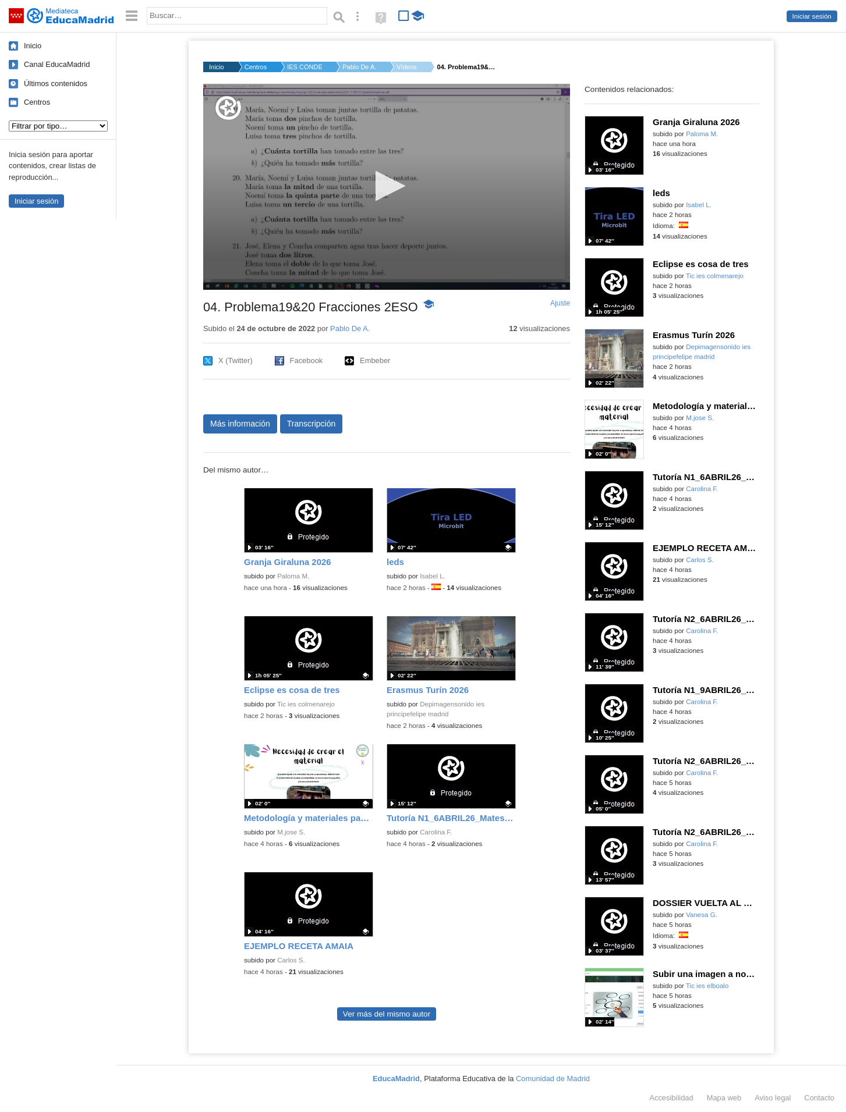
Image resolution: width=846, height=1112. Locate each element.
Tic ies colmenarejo (306, 704)
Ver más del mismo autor (386, 1014)
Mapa (724, 1097)
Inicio (32, 45)
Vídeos (406, 66)
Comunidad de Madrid (553, 1078)
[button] (386, 186)
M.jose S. (291, 832)
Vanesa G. (701, 914)
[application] (386, 187)
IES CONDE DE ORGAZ (304, 66)
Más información (240, 423)
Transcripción (311, 423)
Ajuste (560, 303)
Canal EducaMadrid (57, 64)
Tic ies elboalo (707, 985)
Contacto (819, 1097)
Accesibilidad (671, 1097)
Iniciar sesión (811, 16)
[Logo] (228, 107)
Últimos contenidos (55, 83)
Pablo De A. (359, 66)
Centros (37, 102)
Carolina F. (436, 832)
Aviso (773, 1097)
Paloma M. (293, 576)
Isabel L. (432, 576)
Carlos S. (291, 960)
